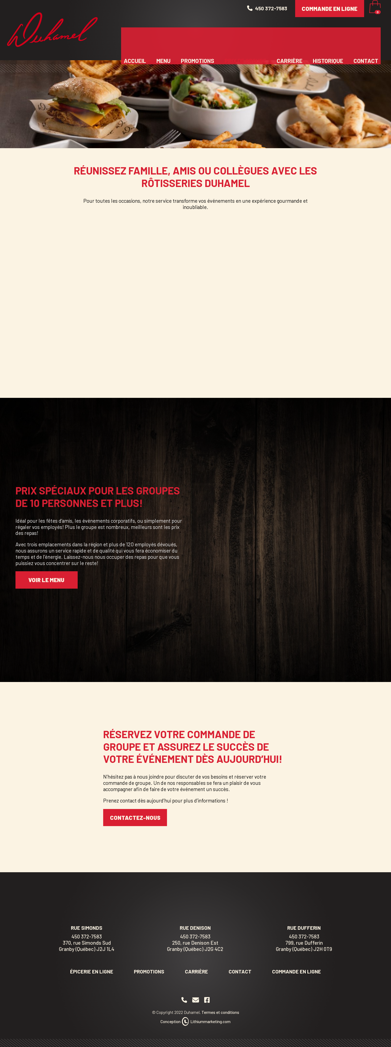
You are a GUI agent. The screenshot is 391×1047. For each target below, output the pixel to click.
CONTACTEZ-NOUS (135, 817)
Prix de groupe (245, 39)
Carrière (289, 39)
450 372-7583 (86, 937)
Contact (366, 39)
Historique (328, 39)
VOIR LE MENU (46, 579)
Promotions (197, 39)
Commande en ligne (329, 17)
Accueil (135, 39)
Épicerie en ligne (91, 971)
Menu (163, 39)
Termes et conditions (220, 1012)
